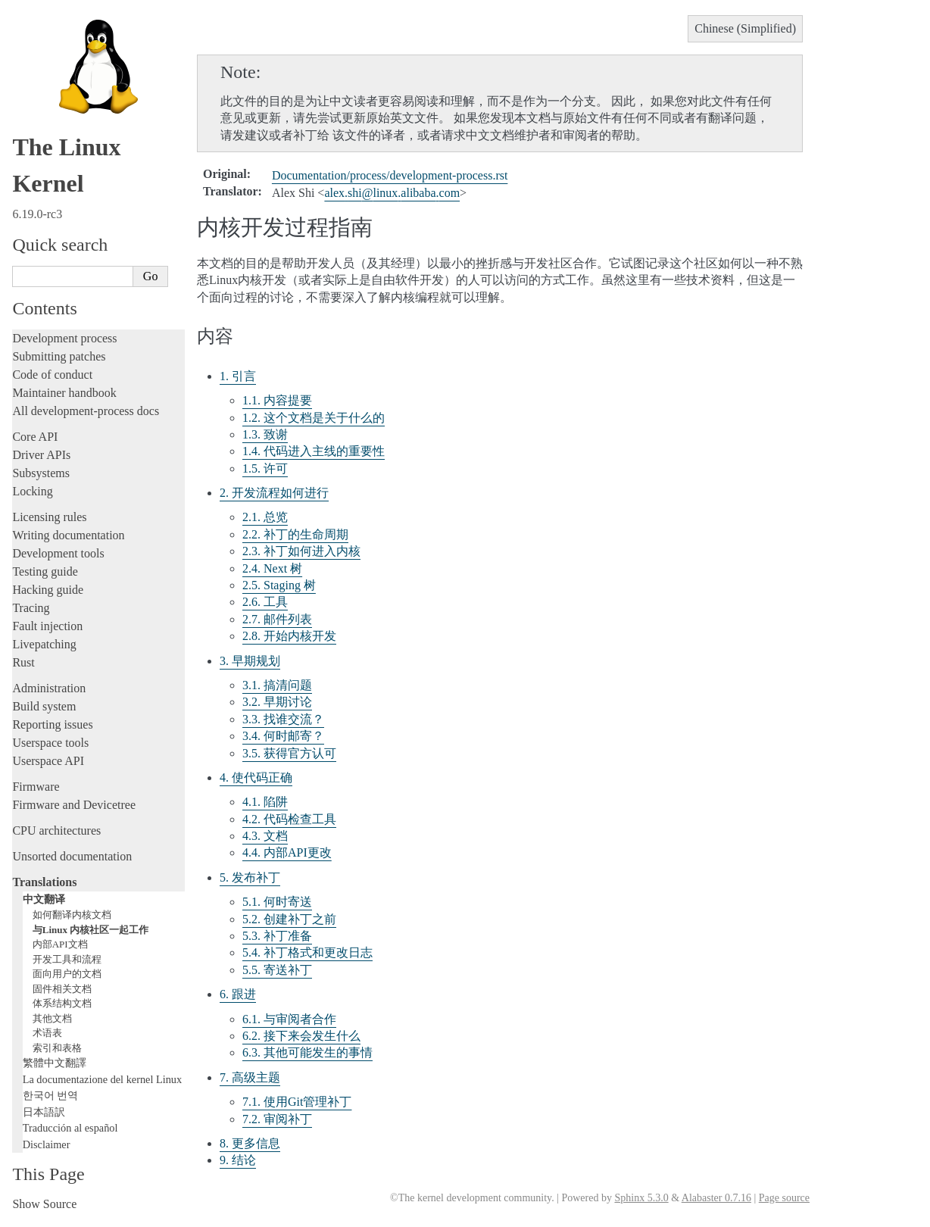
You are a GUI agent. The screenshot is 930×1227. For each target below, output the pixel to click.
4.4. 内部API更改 (287, 852)
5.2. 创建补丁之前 (289, 919)
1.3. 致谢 (265, 434)
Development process (64, 338)
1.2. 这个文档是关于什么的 (313, 417)
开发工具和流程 (67, 959)
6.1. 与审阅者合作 (289, 1019)
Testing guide (44, 571)
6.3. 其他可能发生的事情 (307, 1052)
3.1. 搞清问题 (277, 685)
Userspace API (48, 760)
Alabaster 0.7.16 (716, 1198)
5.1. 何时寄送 (277, 901)
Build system (44, 706)
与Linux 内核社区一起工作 (91, 929)
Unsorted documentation (72, 856)
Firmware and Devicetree (74, 804)
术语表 (47, 1032)
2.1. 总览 (265, 516)
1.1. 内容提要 (277, 400)
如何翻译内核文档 (72, 914)
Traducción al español (70, 1128)
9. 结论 (238, 1160)
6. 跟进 (238, 994)
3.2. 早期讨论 (277, 701)
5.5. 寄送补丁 (277, 969)
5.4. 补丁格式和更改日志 (307, 952)
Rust (23, 662)
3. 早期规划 (250, 660)
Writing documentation (68, 535)
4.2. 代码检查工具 (289, 819)
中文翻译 (44, 899)
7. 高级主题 (250, 1077)
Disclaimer (46, 1144)
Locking (32, 491)
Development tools (58, 553)
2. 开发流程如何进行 (274, 492)
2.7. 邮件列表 (277, 619)
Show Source (44, 1203)
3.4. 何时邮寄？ (283, 735)
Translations (44, 882)
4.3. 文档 (265, 835)
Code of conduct (52, 374)
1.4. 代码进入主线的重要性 (313, 451)
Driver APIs (41, 454)
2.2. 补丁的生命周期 (295, 534)
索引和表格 (57, 1048)
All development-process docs (85, 410)
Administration (49, 688)
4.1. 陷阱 (265, 801)
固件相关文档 (62, 988)
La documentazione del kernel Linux (102, 1079)
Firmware (35, 786)
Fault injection (47, 626)
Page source (784, 1198)
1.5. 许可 (265, 468)
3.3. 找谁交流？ (283, 719)
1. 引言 (238, 376)
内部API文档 (60, 944)
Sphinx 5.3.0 (641, 1198)
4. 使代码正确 (256, 777)
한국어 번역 (51, 1095)
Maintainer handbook (64, 392)
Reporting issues (52, 724)
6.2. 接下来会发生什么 (301, 1035)
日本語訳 (44, 1112)
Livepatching (44, 644)
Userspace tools (50, 742)
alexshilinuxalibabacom (392, 192)
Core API (35, 436)
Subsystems (41, 473)
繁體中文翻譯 (54, 1063)
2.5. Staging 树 (279, 585)
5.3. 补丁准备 (277, 935)
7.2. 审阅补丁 (277, 1119)
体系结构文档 (62, 1003)
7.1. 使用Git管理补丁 (296, 1101)
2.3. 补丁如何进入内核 (301, 551)
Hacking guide (47, 589)
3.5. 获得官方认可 (289, 753)
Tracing (30, 607)
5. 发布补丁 (250, 877)
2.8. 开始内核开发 (289, 635)
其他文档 (52, 1018)
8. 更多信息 (250, 1143)
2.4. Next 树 (272, 568)
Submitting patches (58, 356)
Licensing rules (49, 516)
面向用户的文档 (67, 973)
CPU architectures (56, 830)
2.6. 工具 (265, 601)
